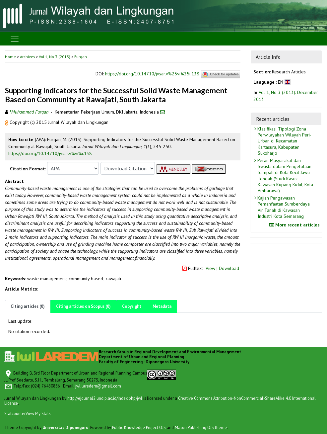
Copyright (131, 306)
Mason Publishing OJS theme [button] (201, 427)
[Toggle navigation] (14, 38)
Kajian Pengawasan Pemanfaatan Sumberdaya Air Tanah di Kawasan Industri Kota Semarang (283, 207)
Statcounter (15, 413)
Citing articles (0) (28, 306)
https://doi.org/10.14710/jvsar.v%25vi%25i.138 (152, 74)
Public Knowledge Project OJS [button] (139, 427)
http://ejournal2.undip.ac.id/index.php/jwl (104, 398)
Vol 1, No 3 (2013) (54, 56)
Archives (27, 56)
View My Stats (38, 413)
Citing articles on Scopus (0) (83, 306)
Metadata (162, 306)
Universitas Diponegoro (65, 427)
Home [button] (10, 56)
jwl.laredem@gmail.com (98, 386)
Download (229, 268)
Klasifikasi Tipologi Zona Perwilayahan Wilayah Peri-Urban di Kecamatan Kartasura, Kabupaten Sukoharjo (283, 141)
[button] (7, 122)
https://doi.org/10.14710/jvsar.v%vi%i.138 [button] (50, 153)
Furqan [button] (80, 56)
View (210, 268)
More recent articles (295, 225)
